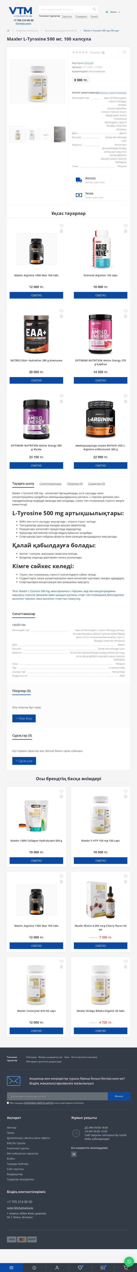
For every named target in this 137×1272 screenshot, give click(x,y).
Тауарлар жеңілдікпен (20, 1179)
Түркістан (67, 16)
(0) (103, 52)
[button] (57, 1267)
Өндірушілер (15, 1174)
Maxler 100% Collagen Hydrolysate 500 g (36, 840)
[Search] (94, 9)
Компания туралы (18, 1148)
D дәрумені (81, 16)
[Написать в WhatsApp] (129, 1262)
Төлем (89, 193)
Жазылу (119, 1096)
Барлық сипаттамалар (112, 92)
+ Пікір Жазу (24, 718)
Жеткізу (90, 178)
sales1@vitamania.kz (20, 1208)
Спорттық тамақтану (27, 30)
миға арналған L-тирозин (66, 591)
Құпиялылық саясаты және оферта (28, 1138)
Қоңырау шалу (23, 23)
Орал (67, 1057)
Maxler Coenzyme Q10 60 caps (36, 1011)
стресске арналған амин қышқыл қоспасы (51, 595)
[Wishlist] (124, 52)
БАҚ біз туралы (16, 1143)
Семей (94, 16)
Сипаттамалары (51, 484)
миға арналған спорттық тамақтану (58, 598)
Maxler (88, 63)
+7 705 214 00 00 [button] (19, 1202)
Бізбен (11, 1158)
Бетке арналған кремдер (84, 1057)
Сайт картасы (15, 1169)
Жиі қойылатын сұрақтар (22, 1153)
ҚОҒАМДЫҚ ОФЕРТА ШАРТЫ (38, 1102)
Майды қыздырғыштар (50, 1057)
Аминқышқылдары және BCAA (61, 30)
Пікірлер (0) (75, 484)
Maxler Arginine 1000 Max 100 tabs (36, 275)
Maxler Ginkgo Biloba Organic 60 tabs (101, 1011)
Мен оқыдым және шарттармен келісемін (47, 1102)
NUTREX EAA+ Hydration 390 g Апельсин (36, 360)
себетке (36, 295)
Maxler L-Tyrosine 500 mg (34, 591)
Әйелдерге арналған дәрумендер (44, 1061)
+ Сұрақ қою (24, 761)
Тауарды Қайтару (17, 1163)
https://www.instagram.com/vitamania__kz (74, 1154)
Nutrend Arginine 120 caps (101, 275)
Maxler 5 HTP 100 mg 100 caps (100, 840)
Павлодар (31, 1057)
